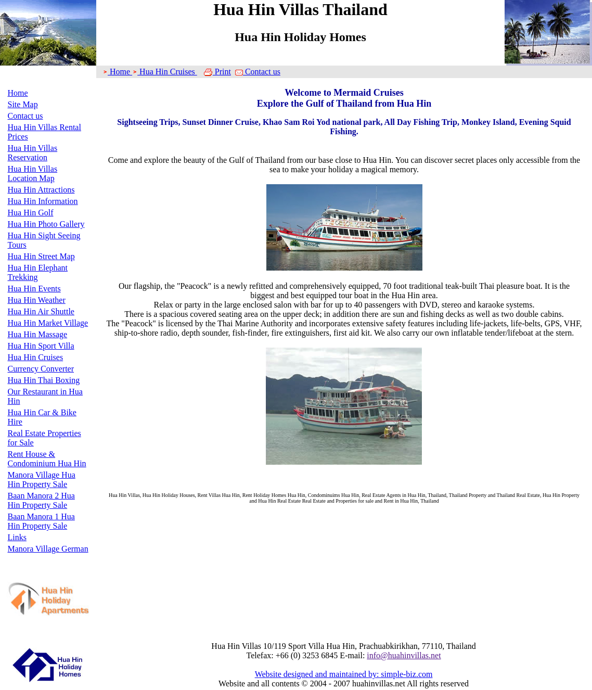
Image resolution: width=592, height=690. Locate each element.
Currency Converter (41, 368)
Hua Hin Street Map (41, 256)
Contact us (25, 115)
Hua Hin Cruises (35, 357)
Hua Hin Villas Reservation (33, 153)
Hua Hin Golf (31, 212)
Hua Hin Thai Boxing (44, 380)
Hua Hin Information (43, 201)
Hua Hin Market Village (48, 322)
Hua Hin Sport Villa (41, 345)
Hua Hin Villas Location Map (33, 173)
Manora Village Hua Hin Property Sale (41, 479)
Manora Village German (48, 548)
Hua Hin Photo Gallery (46, 224)
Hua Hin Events (34, 288)
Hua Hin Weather (37, 300)
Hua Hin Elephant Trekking (38, 272)
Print (217, 71)
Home (18, 92)
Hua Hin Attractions (41, 189)
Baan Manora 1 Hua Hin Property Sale (41, 521)
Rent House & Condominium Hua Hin (47, 459)
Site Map (23, 104)
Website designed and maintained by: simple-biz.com (344, 674)
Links (17, 537)
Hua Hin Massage (38, 334)
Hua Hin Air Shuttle (41, 311)
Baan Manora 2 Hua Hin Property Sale (41, 500)
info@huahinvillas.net (404, 655)
